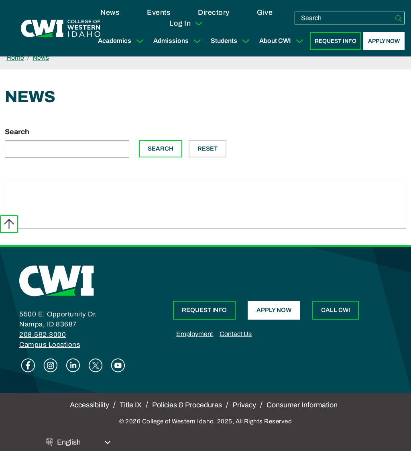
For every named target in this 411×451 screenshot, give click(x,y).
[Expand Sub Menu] (139, 41)
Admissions (178, 41)
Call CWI (335, 310)
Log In (186, 23)
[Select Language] (84, 442)
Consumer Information (302, 405)
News (109, 12)
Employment (194, 333)
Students (232, 41)
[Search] (398, 18)
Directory (214, 12)
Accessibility (89, 405)
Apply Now (384, 41)
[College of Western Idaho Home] (60, 28)
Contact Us (236, 333)
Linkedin (73, 365)
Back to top (9, 224)
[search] (344, 18)
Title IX (131, 405)
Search (17, 132)
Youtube (118, 365)
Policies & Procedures (187, 405)
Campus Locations (49, 344)
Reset (207, 148)
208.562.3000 (42, 334)
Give (265, 12)
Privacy (244, 405)
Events (158, 12)
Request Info (335, 41)
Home (15, 57)
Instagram (50, 365)
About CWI (283, 41)
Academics (122, 41)
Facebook (28, 365)
